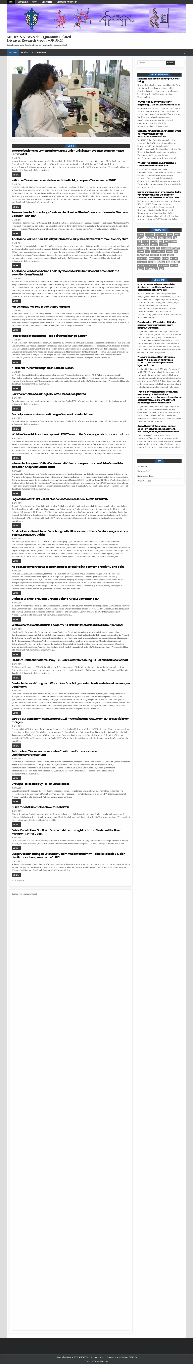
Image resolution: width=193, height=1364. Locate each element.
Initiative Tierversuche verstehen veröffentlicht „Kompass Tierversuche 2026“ (64, 180)
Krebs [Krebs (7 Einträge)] (163, 255)
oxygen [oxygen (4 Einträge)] (165, 258)
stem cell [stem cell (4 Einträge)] (175, 262)
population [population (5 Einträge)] (142, 262)
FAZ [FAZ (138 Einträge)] (158, 248)
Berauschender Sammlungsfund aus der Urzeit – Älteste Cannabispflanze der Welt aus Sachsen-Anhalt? (70, 214)
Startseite (13, 52)
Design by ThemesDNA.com (96, 1361)
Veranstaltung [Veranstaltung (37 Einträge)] (151, 268)
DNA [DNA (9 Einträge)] (160, 241)
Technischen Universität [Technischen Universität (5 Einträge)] (147, 265)
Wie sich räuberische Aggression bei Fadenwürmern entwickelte (156, 164)
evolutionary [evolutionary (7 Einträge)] (143, 248)
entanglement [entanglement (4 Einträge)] (143, 244)
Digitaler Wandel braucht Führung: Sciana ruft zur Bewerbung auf (55, 599)
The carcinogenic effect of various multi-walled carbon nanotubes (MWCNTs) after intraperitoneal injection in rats (156, 361)
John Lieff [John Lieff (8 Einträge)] (154, 255)
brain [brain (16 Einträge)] (177, 234)
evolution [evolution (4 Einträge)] (163, 244)
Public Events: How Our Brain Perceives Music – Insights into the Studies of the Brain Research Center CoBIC (66, 832)
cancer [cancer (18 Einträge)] (141, 237)
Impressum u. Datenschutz (67, 2)
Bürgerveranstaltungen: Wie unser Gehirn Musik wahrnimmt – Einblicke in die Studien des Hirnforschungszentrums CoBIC (68, 855)
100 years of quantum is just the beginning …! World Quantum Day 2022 (158, 103)
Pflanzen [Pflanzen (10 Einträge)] (173, 258)
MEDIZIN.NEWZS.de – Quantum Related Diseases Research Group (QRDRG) (39, 38)
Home (11, 2)
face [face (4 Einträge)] (152, 248)
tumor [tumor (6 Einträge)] (140, 268)
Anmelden (142, 466)
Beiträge (24, 52)
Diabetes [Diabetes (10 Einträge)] (153, 241)
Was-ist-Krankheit (39, 52)
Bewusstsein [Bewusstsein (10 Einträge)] (160, 234)
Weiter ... (16, 174)
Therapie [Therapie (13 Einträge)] (174, 265)
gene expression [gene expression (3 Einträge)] (158, 251)
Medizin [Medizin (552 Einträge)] (171, 255)
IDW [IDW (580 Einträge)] (175, 251)
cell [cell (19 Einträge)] (175, 237)
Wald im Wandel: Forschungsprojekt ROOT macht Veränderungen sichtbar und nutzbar (71, 434)
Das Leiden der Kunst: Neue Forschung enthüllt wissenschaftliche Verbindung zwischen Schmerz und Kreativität (70, 533)
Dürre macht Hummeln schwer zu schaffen (40, 807)
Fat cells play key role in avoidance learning (41, 307)
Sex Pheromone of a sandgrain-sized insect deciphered (49, 394)
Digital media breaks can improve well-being (158, 80)
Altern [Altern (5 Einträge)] (140, 234)
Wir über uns (47, 2)
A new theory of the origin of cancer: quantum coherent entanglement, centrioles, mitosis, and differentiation (158, 428)
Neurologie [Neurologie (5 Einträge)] (142, 258)
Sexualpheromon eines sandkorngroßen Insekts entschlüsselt (53, 414)
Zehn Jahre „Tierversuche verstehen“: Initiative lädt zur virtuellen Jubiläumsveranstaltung (55, 753)
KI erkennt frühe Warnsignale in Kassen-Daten (43, 368)
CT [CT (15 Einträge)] (139, 241)
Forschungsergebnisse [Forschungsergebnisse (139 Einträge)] (171, 248)
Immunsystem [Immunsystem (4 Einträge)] (143, 255)
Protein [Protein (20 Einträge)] (152, 262)
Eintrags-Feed (143, 471)
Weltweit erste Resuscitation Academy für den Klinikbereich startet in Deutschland (67, 625)
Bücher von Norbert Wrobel (24, 894)
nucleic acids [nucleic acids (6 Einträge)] (154, 258)
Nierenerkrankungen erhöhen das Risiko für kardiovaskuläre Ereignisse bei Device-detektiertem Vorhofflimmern (159, 194)
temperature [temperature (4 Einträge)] (163, 265)
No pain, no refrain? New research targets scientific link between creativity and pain (68, 567)
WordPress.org (144, 481)
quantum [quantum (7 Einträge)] (160, 262)
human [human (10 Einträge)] (169, 251)
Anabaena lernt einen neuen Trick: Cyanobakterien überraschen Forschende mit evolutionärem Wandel (65, 272)
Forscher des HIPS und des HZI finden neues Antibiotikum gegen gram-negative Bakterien (156, 325)
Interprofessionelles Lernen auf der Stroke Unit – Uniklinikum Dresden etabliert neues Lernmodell (68, 152)
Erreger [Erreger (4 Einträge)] (154, 244)
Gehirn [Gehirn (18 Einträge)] (140, 251)
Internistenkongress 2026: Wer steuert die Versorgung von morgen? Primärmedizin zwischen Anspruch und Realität (67, 465)
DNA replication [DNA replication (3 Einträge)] (171, 241)
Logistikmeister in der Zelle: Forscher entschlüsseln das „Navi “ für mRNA (60, 499)
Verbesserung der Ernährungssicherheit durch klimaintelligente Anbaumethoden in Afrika (159, 133)
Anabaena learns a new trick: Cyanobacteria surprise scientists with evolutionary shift (70, 239)
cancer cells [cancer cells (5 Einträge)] (151, 237)
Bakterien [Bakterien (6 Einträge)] (149, 234)
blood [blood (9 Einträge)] (169, 234)
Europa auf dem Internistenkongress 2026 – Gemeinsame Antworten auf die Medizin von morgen (70, 720)
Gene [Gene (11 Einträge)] (147, 251)
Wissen (35, 2)
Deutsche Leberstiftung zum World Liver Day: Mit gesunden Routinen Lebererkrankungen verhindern (71, 685)
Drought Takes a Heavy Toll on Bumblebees (40, 784)
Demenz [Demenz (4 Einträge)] (145, 241)
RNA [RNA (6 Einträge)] (168, 262)
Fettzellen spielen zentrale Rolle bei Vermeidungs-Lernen (49, 336)
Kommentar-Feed (145, 476)
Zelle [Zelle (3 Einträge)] (161, 268)
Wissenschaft (23, 2)
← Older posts (18, 880)
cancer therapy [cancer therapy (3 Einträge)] (165, 237)
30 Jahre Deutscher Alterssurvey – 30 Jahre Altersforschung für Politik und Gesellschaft (70, 660)
